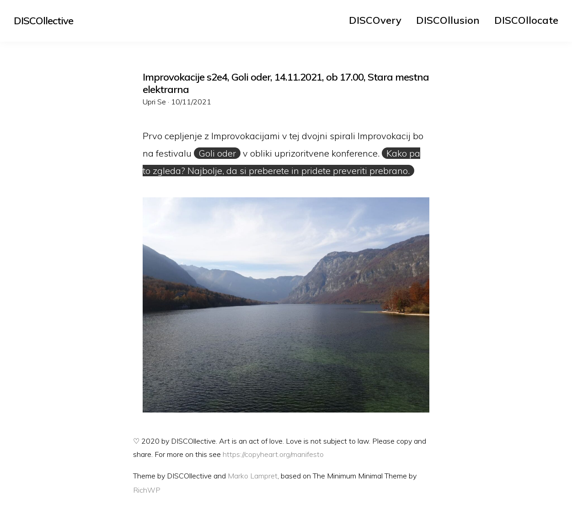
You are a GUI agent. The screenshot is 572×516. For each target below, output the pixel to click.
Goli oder (217, 153)
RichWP (146, 489)
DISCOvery (375, 20)
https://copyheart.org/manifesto (273, 454)
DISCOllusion (448, 20)
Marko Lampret (253, 475)
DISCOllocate (526, 20)
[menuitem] (375, 20)
